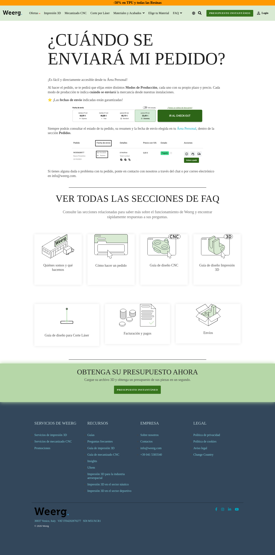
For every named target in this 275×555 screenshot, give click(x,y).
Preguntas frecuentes (100, 441)
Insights (92, 461)
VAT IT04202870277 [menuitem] (69, 520)
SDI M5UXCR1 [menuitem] (92, 520)
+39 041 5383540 (151, 454)
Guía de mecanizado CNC (103, 454)
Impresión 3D (52, 13)
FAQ (176, 13)
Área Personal (186, 128)
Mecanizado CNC (76, 13)
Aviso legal (200, 448)
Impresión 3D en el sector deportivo (109, 490)
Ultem (91, 467)
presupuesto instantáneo (137, 389)
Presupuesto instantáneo (229, 13)
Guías (91, 435)
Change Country (203, 454)
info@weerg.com (151, 448)
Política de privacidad (206, 435)
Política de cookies (205, 441)
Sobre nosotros (149, 435)
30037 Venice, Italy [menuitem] (45, 520)
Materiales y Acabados (127, 13)
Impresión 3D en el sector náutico (108, 484)
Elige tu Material (158, 13)
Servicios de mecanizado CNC (53, 441)
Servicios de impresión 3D (50, 435)
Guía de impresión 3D (101, 448)
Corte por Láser (100, 13)
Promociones (42, 448)
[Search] (200, 13)
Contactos (146, 441)
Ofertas (34, 13)
